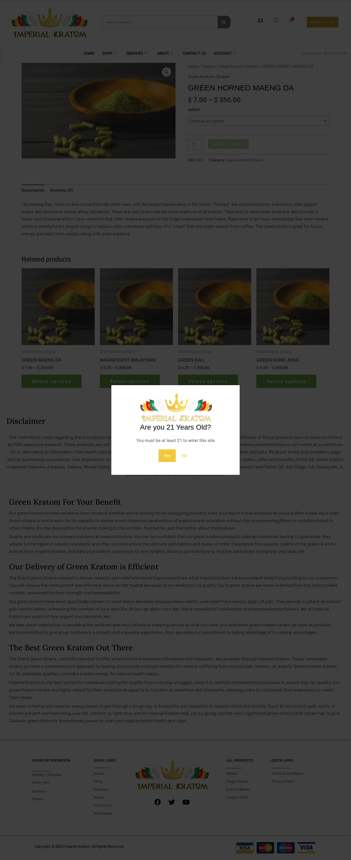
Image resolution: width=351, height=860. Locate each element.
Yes (167, 455)
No (185, 455)
